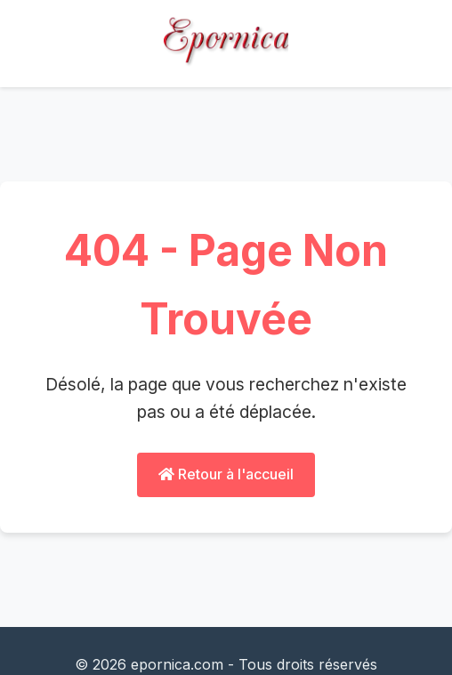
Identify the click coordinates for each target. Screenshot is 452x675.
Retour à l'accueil (226, 474)
